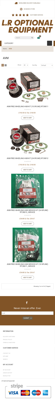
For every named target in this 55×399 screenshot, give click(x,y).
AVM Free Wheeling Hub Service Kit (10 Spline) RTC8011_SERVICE (27, 265)
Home (5, 48)
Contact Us (6, 353)
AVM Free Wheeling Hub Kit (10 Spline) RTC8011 (27, 106)
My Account (7, 370)
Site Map (5, 356)
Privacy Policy (7, 339)
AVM (10, 48)
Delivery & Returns (9, 336)
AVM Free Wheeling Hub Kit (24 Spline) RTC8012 (27, 158)
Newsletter (6, 376)
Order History (7, 373)
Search (5, 359)
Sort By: (34, 65)
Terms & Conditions (9, 342)
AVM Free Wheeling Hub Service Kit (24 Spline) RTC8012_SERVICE (27, 211)
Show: (20, 65)
